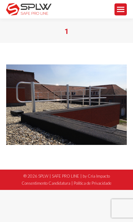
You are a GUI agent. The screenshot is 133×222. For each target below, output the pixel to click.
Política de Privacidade (92, 183)
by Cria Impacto (96, 176)
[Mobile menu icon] (120, 9)
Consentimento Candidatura (46, 183)
